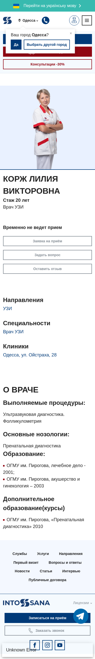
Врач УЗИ (13, 331)
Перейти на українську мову (50, 6)
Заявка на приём (47, 241)
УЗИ (7, 308)
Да (16, 45)
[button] (30, 20)
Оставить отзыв (47, 269)
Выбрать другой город (47, 45)
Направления (71, 554)
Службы (19, 554)
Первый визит (26, 563)
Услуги (43, 554)
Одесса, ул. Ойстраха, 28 (29, 354)
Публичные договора (47, 580)
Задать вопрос (47, 255)
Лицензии (81, 603)
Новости (22, 571)
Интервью (71, 571)
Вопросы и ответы (65, 563)
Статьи (46, 571)
